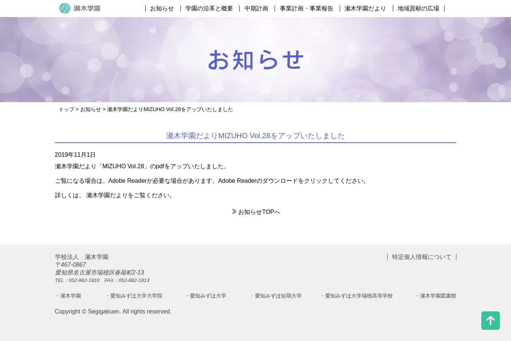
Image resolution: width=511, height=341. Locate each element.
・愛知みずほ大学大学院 (133, 296)
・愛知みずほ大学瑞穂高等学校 (356, 296)
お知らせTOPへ (255, 212)
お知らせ (162, 8)
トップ (66, 109)
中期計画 (256, 8)
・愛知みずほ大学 (205, 296)
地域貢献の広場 (418, 8)
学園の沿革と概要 (209, 8)
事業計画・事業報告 (306, 8)
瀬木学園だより (365, 8)
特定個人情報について (422, 257)
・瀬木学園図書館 (435, 296)
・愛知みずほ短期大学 (276, 296)
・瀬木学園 (68, 296)
